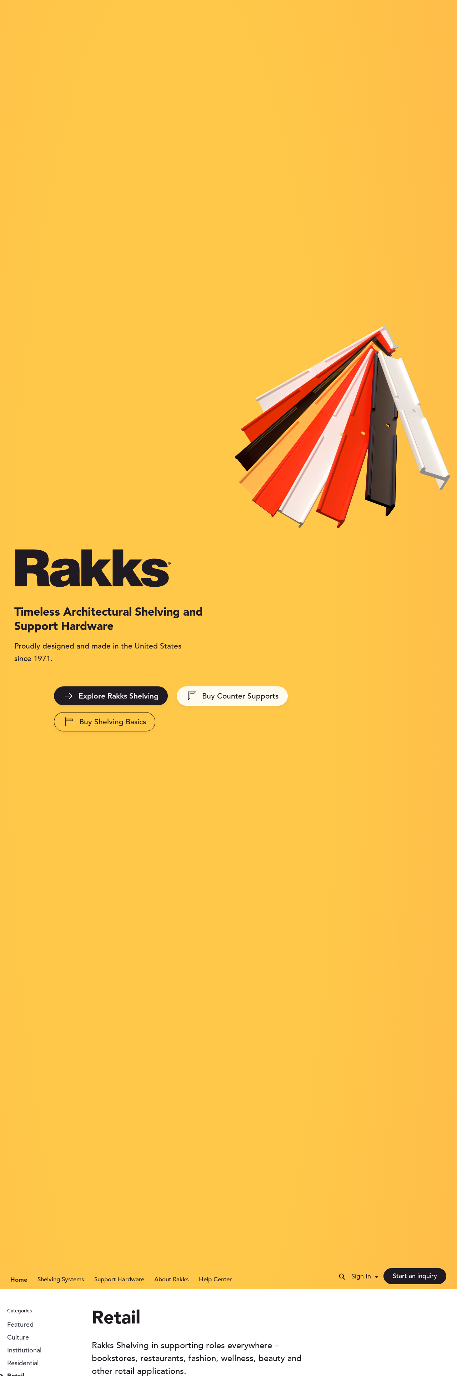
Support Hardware (119, 1279)
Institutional (24, 1350)
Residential (23, 1363)
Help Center (215, 1279)
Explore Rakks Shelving (112, 695)
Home (18, 1279)
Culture (18, 1337)
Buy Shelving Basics (105, 721)
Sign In (361, 1276)
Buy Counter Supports (233, 696)
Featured (20, 1324)
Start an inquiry (415, 1276)
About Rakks (171, 1279)
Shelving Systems (60, 1279)
